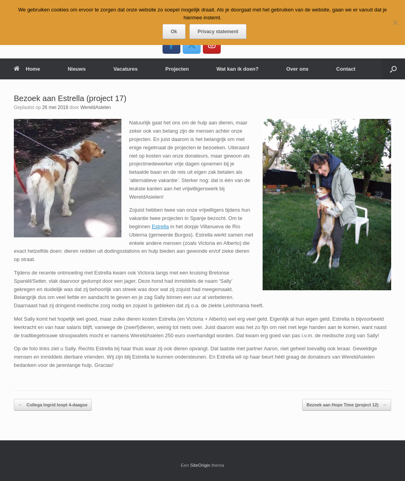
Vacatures (126, 69)
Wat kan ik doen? (237, 69)
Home (27, 69)
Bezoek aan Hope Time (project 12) (347, 405)
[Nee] (395, 22)
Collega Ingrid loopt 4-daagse (52, 405)
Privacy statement (218, 31)
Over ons (297, 69)
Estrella (160, 226)
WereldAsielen (95, 107)
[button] (393, 68)
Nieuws (77, 69)
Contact (345, 69)
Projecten (177, 69)
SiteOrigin (200, 465)
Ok (174, 31)
